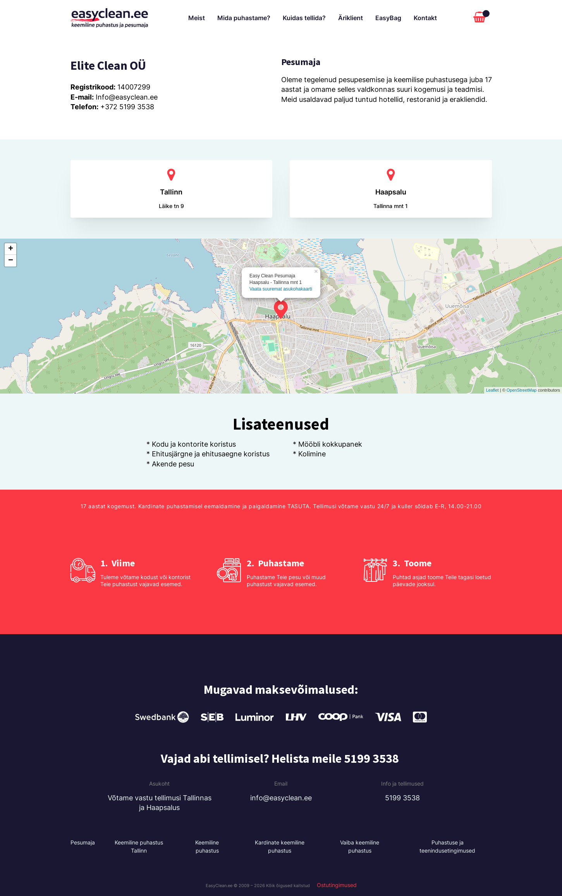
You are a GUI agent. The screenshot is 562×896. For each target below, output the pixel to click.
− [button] (10, 261)
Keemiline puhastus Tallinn (139, 846)
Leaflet (492, 390)
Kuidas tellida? (304, 18)
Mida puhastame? (243, 18)
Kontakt (425, 18)
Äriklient (350, 18)
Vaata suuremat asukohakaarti (280, 289)
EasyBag (388, 18)
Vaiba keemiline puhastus (359, 846)
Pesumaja (82, 842)
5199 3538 (402, 798)
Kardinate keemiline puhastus (279, 846)
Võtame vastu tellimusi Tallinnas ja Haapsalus (159, 803)
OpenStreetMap (522, 390)
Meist (196, 18)
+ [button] (10, 249)
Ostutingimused (337, 885)
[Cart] (481, 18)
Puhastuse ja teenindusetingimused (447, 846)
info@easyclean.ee (281, 798)
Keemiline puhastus (207, 846)
